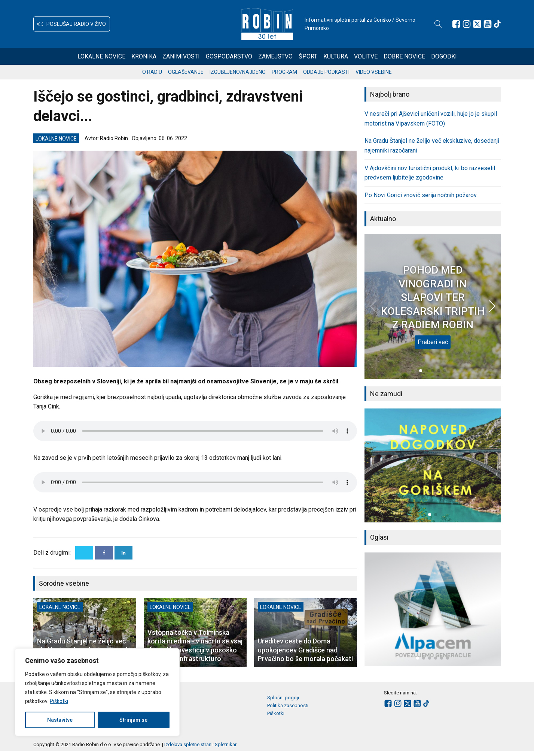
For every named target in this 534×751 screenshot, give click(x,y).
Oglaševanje (186, 72)
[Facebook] (104, 553)
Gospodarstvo (229, 56)
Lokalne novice (101, 56)
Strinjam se (133, 720)
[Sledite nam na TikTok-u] (497, 24)
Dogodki (444, 56)
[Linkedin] (123, 553)
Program (284, 72)
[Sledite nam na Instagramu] (466, 23)
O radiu (152, 72)
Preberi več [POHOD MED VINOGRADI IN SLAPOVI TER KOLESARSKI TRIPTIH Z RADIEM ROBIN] (433, 342)
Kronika (143, 56)
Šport (308, 56)
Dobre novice (404, 56)
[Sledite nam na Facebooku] (456, 23)
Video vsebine (374, 72)
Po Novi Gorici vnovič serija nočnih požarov (420, 195)
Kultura (335, 56)
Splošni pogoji (283, 697)
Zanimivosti (181, 56)
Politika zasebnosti (287, 705)
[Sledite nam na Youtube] (487, 23)
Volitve (366, 56)
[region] (97, 692)
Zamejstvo (275, 56)
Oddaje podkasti (326, 72)
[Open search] (438, 24)
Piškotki (59, 701)
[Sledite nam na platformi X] (477, 23)
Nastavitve (60, 720)
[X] (84, 553)
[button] (71, 23)
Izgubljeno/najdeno (238, 72)
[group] (432, 465)
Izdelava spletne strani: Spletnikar (200, 744)
